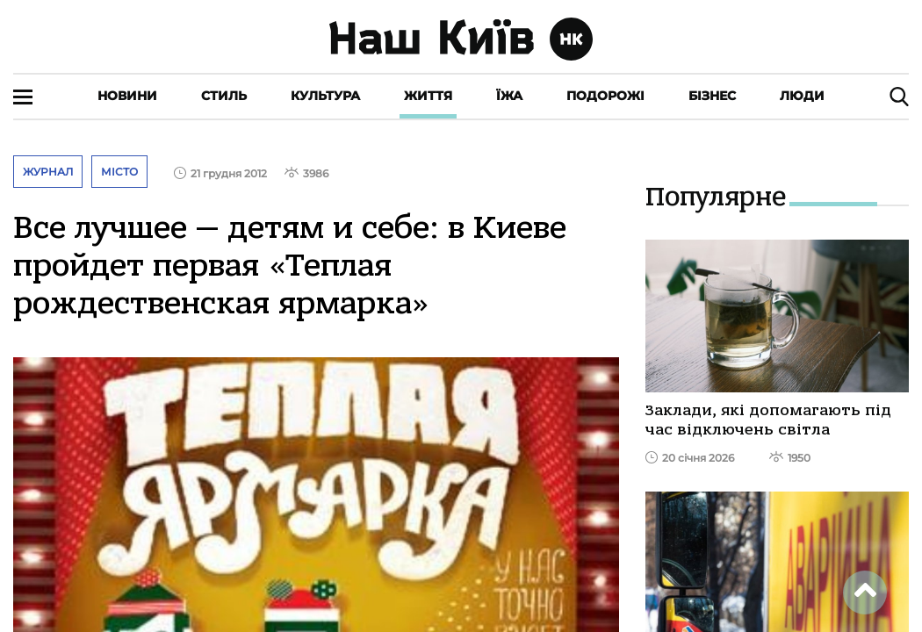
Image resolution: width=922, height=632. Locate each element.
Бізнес (712, 96)
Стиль (224, 96)
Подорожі (605, 96)
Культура (325, 96)
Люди (802, 96)
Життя (428, 96)
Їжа (509, 96)
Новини (127, 96)
